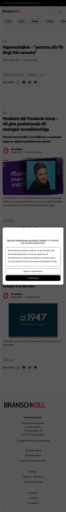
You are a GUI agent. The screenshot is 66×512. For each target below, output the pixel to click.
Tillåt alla (33, 278)
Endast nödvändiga (33, 271)
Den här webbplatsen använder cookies (27, 240)
